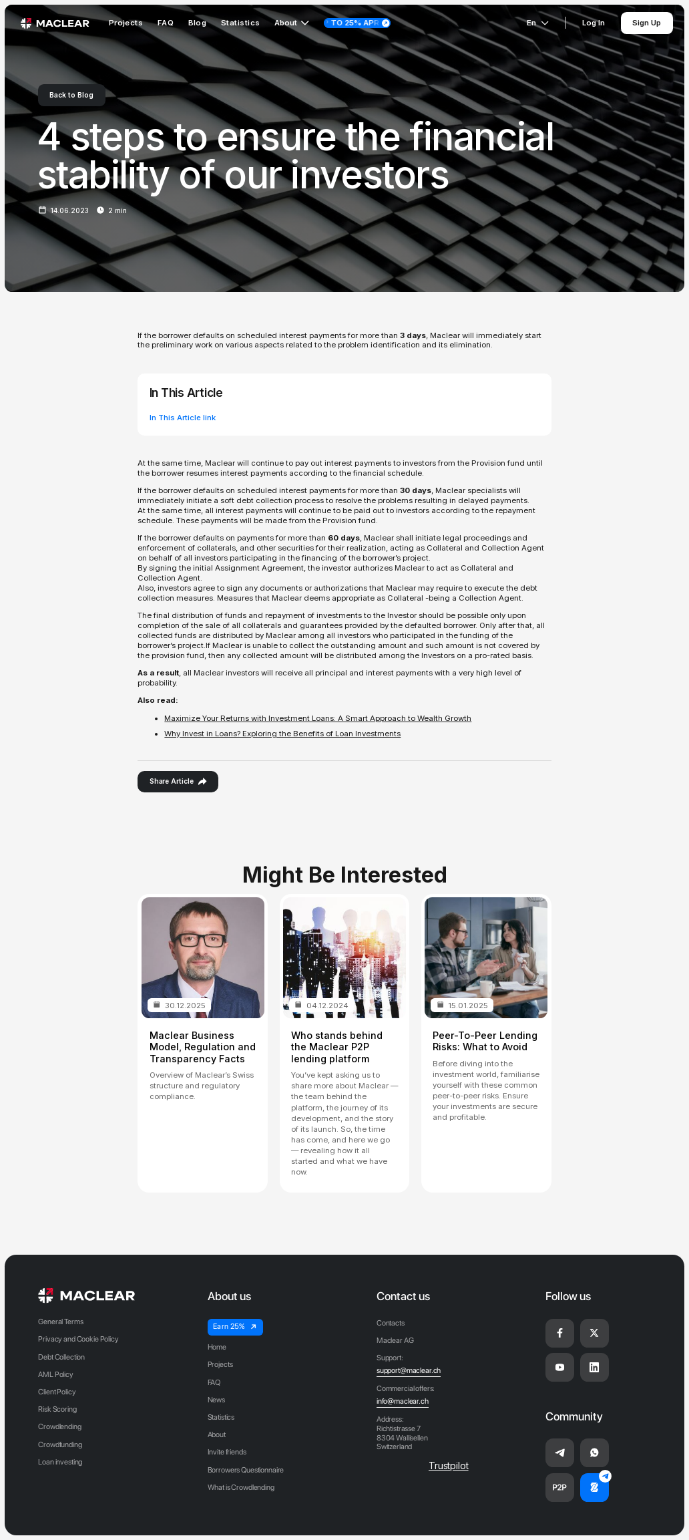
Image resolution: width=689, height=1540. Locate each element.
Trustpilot (449, 1465)
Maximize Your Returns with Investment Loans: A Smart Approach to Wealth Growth (317, 718)
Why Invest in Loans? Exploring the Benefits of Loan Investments (282, 733)
